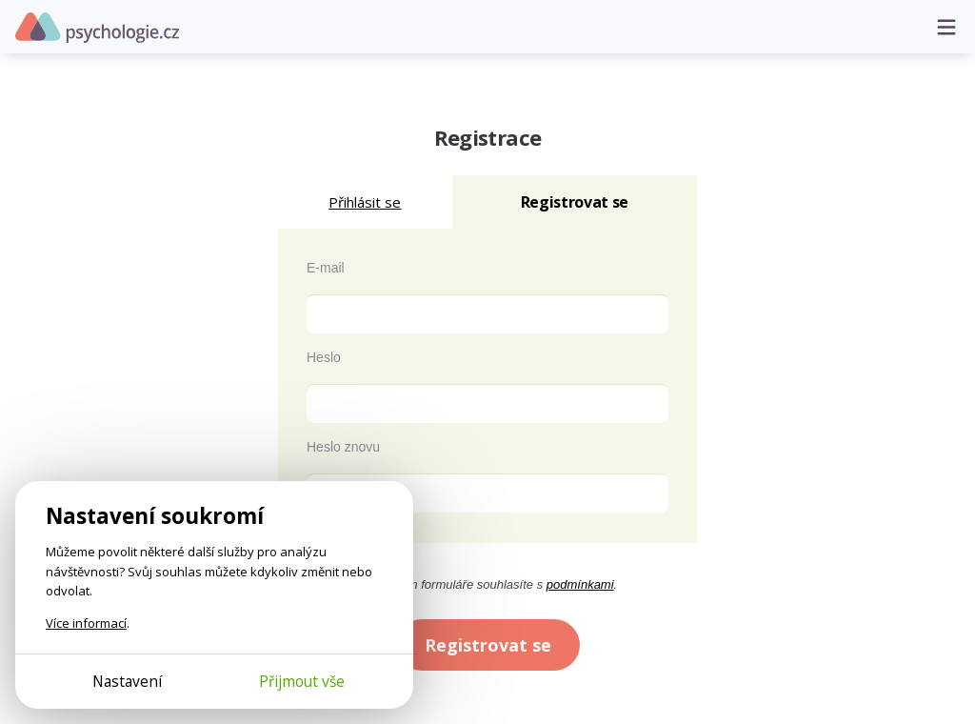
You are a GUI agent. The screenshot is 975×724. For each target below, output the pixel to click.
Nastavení (127, 681)
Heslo (324, 357)
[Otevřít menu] (946, 26)
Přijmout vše (302, 681)
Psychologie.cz (97, 28)
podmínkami (580, 584)
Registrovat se (488, 645)
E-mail (326, 267)
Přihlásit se (364, 201)
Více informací (86, 623)
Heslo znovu (343, 446)
